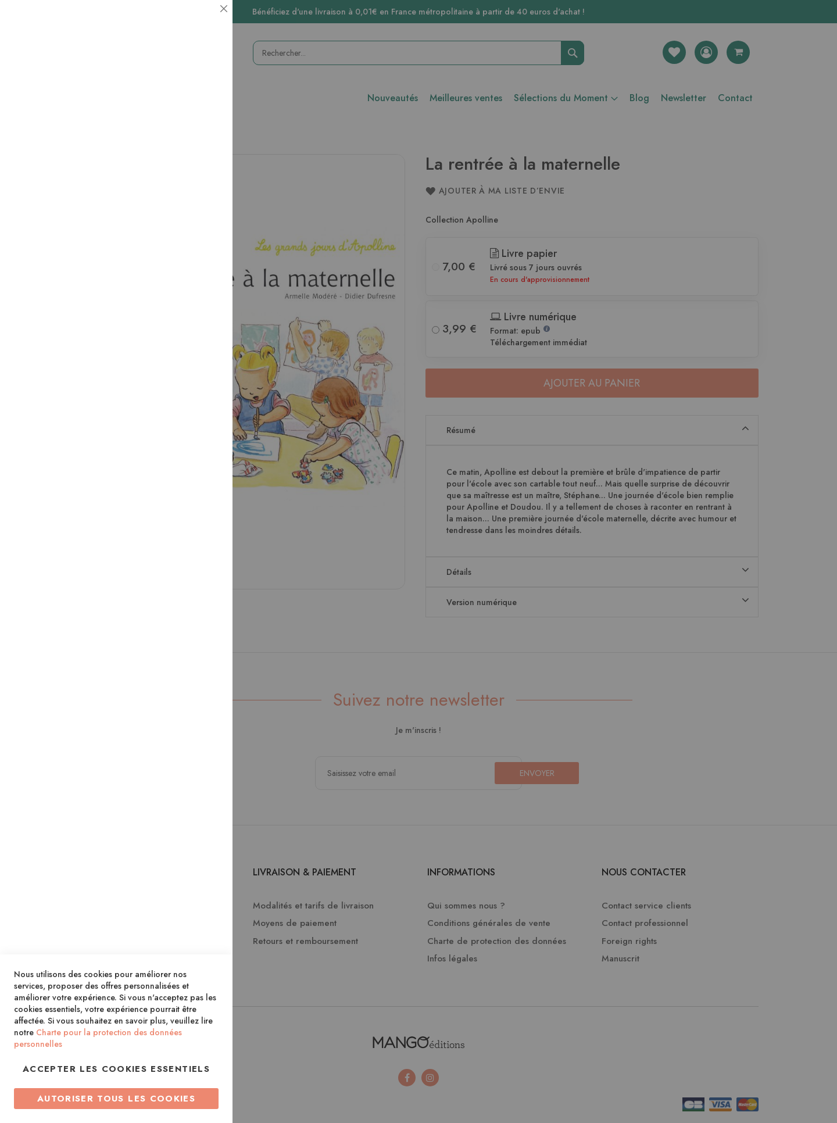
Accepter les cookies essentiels (116, 1069)
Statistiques (200, 157)
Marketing (200, 281)
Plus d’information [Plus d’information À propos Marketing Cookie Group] (184, 354)
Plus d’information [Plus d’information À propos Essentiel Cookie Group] (184, 108)
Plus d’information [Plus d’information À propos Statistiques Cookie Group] (184, 231)
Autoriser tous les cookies (116, 1098)
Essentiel (200, 23)
